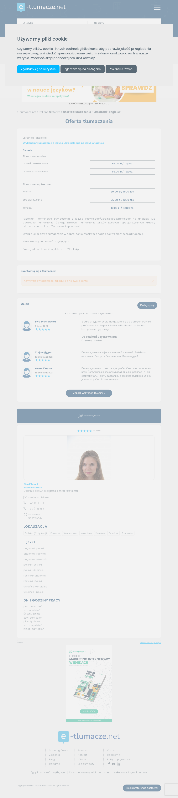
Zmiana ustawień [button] (121, 69)
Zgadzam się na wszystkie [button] (38, 69)
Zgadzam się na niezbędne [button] (83, 69)
